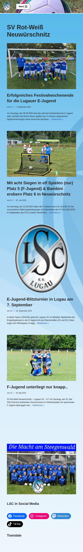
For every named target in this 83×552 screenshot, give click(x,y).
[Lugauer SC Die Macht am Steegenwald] (7, 6)
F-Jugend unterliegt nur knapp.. (37, 387)
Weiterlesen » (57, 119)
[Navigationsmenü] (23, 6)
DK (11, 107)
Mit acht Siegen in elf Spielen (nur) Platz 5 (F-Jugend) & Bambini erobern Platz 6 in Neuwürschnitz (40, 188)
